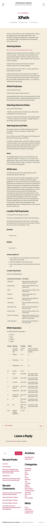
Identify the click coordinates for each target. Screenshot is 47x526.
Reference (27, 487)
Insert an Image (6, 467)
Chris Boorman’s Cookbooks (14, 522)
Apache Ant (28, 470)
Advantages (28, 469)
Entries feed (28, 509)
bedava (4, 497)
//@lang (32, 80)
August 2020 (28, 459)
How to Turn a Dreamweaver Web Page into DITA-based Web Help (11, 508)
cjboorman (14, 22)
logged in (14, 441)
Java (26, 481)
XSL (19, 13)
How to (26, 478)
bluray (4, 503)
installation (28, 480)
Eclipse (27, 474)
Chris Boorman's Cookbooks (23, 3)
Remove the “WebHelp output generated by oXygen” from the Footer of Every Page (10, 471)
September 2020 (29, 457)
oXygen (27, 485)
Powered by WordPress (29, 522)
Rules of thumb (29, 489)
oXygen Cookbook (13, 497)
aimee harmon (6, 493)
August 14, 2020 (24, 22)
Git (25, 476)
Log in (26, 507)
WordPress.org (29, 513)
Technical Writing (29, 490)
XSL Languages (25, 13)
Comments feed (29, 511)
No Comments (34, 22)
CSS (26, 472)
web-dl (4, 500)
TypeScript (28, 492)
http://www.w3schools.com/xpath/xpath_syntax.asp (22, 50)
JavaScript (28, 483)
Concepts (5, 464)
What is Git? (28, 494)
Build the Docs (6, 476)
